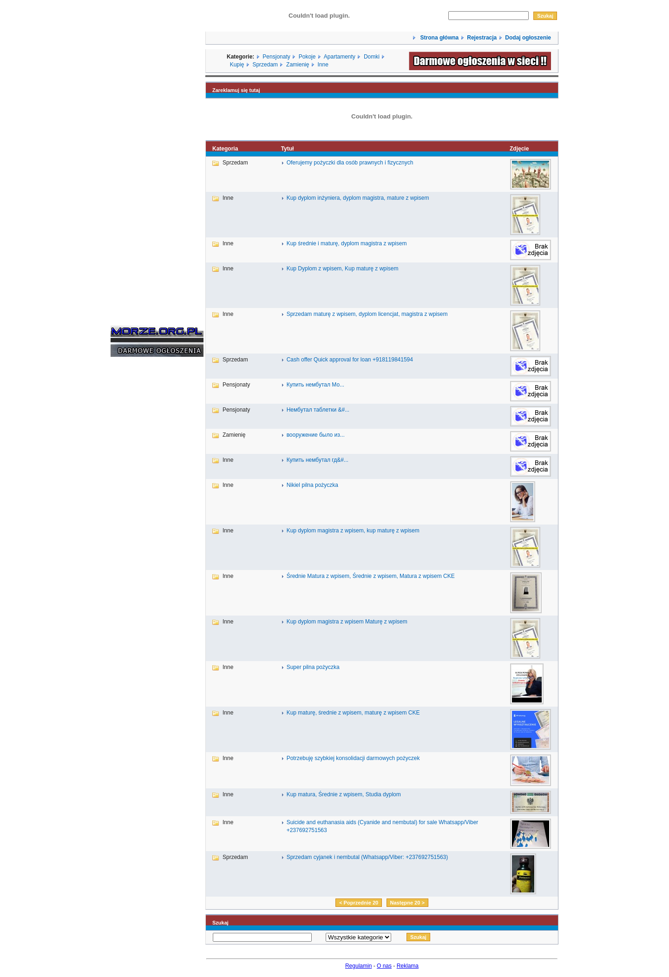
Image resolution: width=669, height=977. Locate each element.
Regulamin (358, 966)
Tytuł (287, 148)
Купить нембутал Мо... (315, 384)
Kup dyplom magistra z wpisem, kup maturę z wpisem (353, 530)
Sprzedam (265, 64)
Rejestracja (482, 37)
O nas (384, 966)
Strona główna (439, 37)
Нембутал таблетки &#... (318, 410)
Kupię (237, 64)
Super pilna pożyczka (313, 667)
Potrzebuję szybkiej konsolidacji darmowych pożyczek (353, 758)
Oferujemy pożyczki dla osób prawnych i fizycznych (350, 162)
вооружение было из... (316, 435)
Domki (372, 56)
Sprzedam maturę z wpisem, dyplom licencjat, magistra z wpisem (367, 314)
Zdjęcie (519, 148)
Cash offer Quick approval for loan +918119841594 (350, 359)
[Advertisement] (138, 505)
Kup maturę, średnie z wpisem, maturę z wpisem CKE (353, 712)
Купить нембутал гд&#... (317, 460)
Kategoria (225, 148)
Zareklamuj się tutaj (236, 90)
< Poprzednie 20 (358, 902)
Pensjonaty (276, 56)
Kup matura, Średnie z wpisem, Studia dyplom (344, 794)
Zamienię (297, 64)
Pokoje (307, 56)
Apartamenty (339, 56)
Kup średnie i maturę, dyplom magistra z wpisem (347, 243)
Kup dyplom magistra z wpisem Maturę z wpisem (347, 621)
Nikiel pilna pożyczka (312, 485)
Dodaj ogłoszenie (528, 37)
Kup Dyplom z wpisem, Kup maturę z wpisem (343, 268)
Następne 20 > (407, 902)
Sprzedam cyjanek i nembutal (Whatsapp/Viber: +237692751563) (367, 857)
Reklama (408, 966)
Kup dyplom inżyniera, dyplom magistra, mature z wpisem (358, 198)
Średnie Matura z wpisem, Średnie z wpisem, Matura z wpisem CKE (371, 576)
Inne (322, 64)
